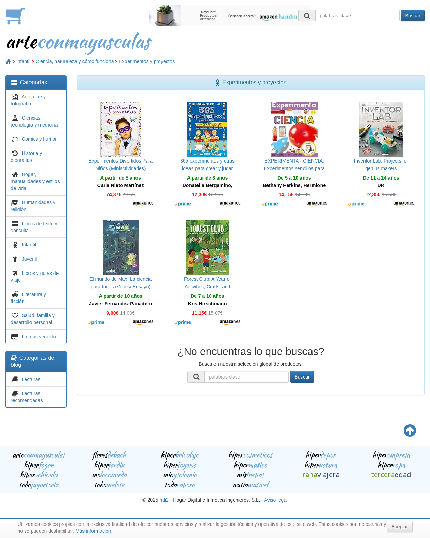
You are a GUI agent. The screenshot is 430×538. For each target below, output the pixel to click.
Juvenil (29, 259)
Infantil (23, 61)
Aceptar (399, 526)
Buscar (412, 15)
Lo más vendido (39, 336)
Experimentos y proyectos (147, 61)
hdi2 (163, 500)
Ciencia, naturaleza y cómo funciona (75, 61)
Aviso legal (275, 500)
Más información (93, 531)
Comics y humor (39, 139)
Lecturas (31, 379)
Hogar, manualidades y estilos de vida (35, 181)
